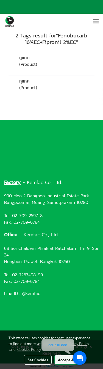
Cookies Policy (29, 349)
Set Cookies (37, 359)
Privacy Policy (77, 343)
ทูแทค (24, 57)
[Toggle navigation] (96, 21)
